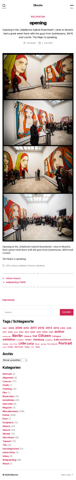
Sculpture (8, 422)
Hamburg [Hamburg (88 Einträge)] (38, 339)
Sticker (6, 433)
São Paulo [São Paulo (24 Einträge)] (19, 347)
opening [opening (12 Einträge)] (43, 344)
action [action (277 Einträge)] (59, 331)
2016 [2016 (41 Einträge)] (68, 328)
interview (8, 403)
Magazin (7, 407)
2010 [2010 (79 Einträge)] (26, 327)
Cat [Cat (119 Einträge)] (35, 336)
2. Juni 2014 (47, 43)
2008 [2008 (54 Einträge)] (11, 328)
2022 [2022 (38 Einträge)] (32, 332)
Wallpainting (38, 16)
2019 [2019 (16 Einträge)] (16, 332)
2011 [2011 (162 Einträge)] (33, 328)
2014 (8, 265)
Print (5, 418)
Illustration (8, 396)
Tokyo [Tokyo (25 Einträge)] (27, 347)
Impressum (9, 300)
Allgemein (8, 377)
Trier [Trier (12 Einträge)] (32, 347)
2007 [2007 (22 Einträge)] (5, 328)
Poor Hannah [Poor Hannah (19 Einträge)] (52, 344)
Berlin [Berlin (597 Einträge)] (17, 335)
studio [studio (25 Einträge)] (10, 347)
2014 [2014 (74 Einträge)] (56, 327)
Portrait (31, 265)
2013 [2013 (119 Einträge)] (49, 327)
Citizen (14, 265)
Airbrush (7, 374)
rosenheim (40, 265)
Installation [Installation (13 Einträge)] (48, 340)
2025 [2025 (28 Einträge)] (51, 332)
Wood (6, 463)
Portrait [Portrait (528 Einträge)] (65, 343)
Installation (9, 400)
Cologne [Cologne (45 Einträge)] (56, 336)
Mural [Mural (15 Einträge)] (37, 344)
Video (6, 456)
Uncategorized (11, 448)
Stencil (6, 430)
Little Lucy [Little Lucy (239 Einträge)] (26, 343)
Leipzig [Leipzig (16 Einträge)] (5, 344)
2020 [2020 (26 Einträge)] (21, 332)
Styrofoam (8, 437)
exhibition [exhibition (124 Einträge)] (9, 339)
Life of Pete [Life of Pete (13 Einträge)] (13, 344)
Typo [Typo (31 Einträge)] (37, 347)
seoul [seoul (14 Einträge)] (5, 347)
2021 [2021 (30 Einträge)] (27, 332)
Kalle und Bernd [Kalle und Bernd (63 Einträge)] (62, 339)
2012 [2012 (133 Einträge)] (41, 327)
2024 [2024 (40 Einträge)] (45, 332)
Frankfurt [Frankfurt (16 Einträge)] (20, 340)
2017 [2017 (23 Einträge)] (5, 332)
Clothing (7, 389)
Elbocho (38, 5)
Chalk (6, 385)
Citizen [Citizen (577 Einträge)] (44, 335)
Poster (6, 415)
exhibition (22, 265)
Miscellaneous (10, 411)
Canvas (7, 381)
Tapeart (7, 441)
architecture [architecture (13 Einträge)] (7, 336)
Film (5, 392)
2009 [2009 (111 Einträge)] (18, 327)
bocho (33, 43)
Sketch (6, 426)
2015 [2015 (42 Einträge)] (62, 328)
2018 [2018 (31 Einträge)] (10, 332)
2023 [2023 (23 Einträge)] (38, 332)
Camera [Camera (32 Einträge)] (27, 336)
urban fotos (9, 452)
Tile (5, 445)
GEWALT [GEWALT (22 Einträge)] (28, 340)
